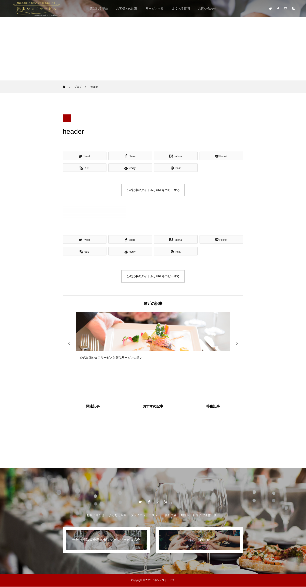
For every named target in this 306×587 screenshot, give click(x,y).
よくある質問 (181, 8)
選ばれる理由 (99, 8)
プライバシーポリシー (145, 515)
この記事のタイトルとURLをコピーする (153, 190)
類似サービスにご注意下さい (200, 515)
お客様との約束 (126, 8)
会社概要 (171, 515)
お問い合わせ (207, 8)
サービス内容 (154, 8)
